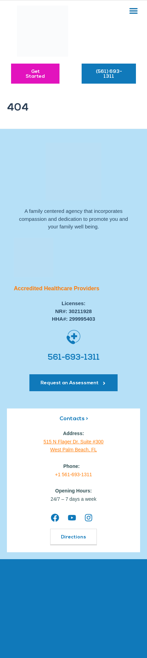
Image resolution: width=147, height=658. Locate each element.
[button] (133, 10)
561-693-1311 (74, 358)
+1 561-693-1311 (73, 474)
